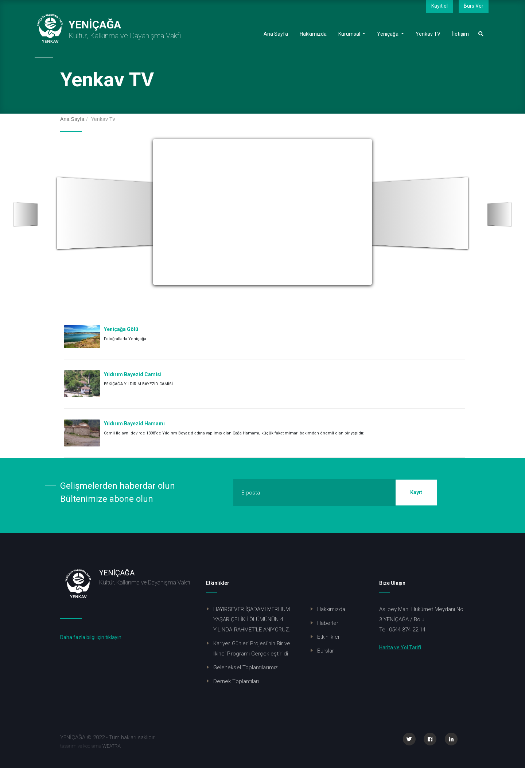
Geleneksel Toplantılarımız (245, 667)
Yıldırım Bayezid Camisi (133, 374)
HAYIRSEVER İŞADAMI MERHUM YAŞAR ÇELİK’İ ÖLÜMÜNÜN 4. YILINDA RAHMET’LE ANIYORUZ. (251, 619)
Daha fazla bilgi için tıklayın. (91, 637)
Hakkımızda (316, 33)
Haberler (328, 623)
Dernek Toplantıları (236, 681)
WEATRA (111, 746)
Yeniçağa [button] (393, 33)
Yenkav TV (431, 33)
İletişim (463, 33)
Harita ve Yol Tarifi (400, 647)
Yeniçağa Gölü (121, 329)
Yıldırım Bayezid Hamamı (134, 423)
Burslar (325, 650)
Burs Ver (473, 6)
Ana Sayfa (279, 33)
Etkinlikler (328, 637)
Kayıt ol (439, 6)
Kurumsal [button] (355, 33)
